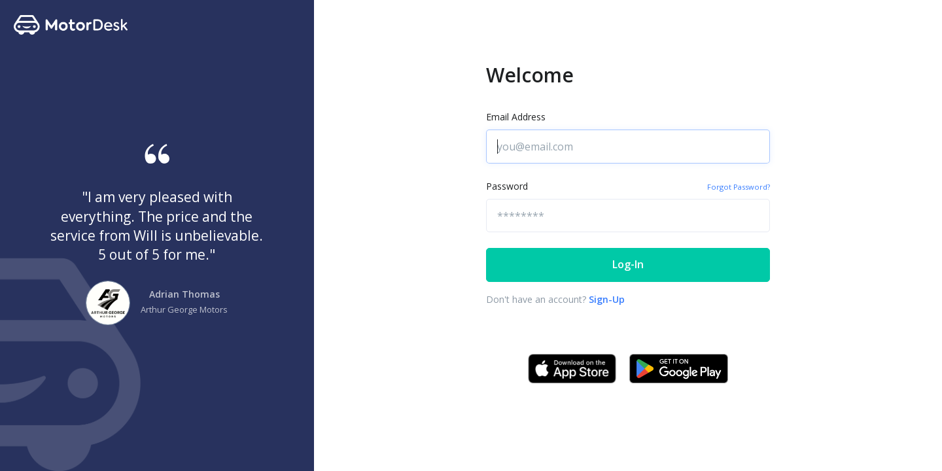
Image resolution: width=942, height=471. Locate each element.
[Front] (46, 24)
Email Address (516, 117)
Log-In (628, 264)
